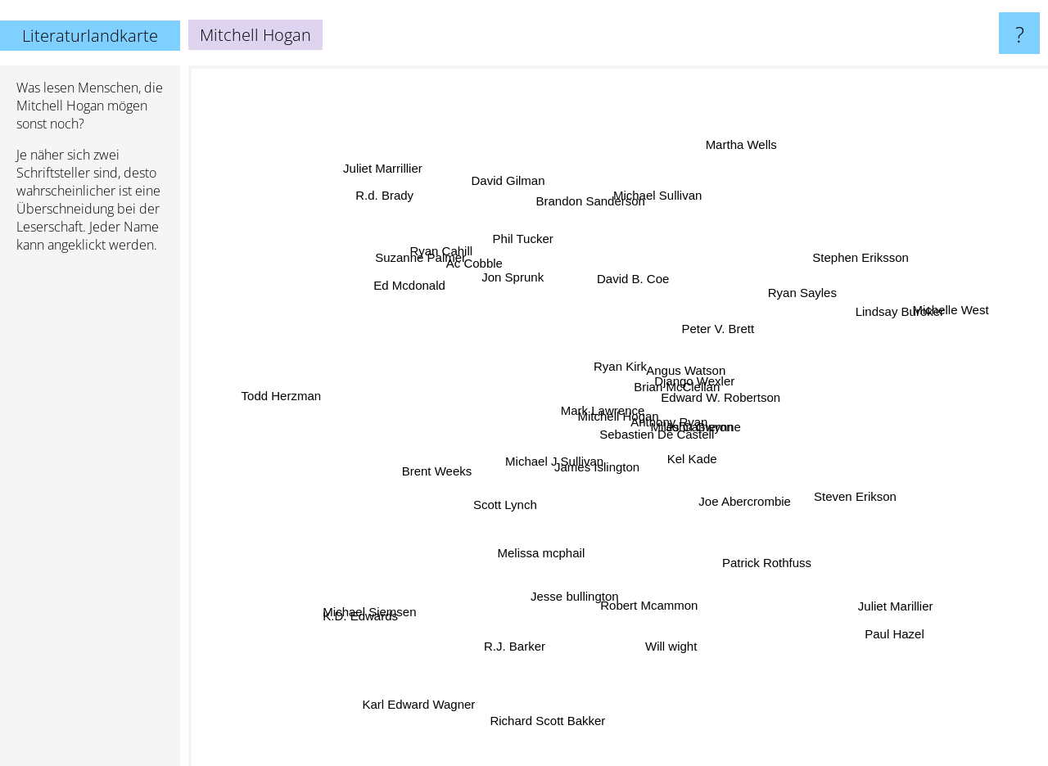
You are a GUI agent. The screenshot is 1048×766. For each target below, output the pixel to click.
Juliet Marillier (872, 590)
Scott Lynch (488, 510)
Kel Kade (708, 469)
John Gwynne (707, 432)
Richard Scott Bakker (551, 718)
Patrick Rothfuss (766, 586)
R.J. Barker (511, 657)
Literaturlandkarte (90, 36)
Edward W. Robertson (746, 387)
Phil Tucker (541, 243)
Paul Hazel (889, 613)
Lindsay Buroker (870, 320)
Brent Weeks (408, 473)
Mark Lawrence (584, 407)
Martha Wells (730, 157)
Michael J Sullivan (535, 474)
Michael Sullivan (647, 189)
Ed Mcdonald (402, 267)
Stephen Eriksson (868, 252)
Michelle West (934, 319)
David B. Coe (617, 267)
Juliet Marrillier (396, 185)
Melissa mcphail (520, 573)
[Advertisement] (90, 516)
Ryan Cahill (455, 240)
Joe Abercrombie (742, 522)
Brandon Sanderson (569, 175)
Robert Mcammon (650, 581)
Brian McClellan (674, 383)
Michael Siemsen (395, 611)
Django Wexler (706, 362)
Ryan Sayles (781, 308)
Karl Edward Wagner (425, 676)
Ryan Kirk (604, 362)
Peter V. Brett (714, 331)
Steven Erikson (861, 498)
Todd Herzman (294, 394)
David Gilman (516, 196)
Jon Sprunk (512, 292)
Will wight (679, 651)
